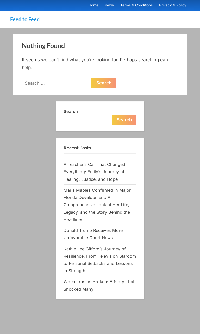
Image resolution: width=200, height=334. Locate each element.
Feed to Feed (25, 19)
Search (71, 111)
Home (93, 5)
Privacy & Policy (172, 5)
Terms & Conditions (136, 5)
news (109, 5)
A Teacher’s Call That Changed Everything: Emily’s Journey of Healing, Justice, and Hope (94, 172)
